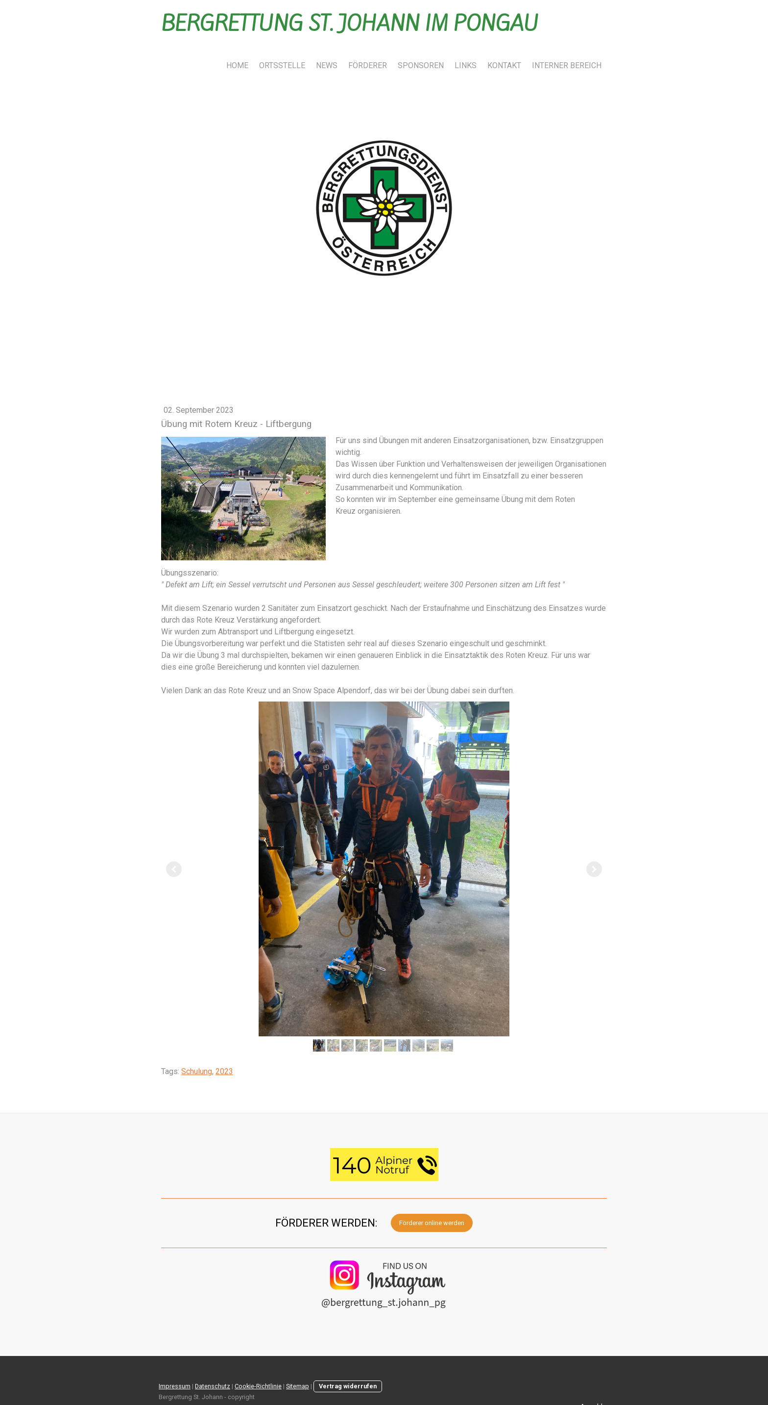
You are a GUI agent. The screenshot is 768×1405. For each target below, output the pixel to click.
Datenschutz (212, 1386)
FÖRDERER (367, 65)
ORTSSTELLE (282, 65)
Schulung (196, 1071)
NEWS (326, 65)
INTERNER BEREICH (566, 65)
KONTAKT (504, 65)
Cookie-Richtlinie (258, 1386)
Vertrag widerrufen (348, 1386)
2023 (224, 1071)
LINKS (466, 65)
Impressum (175, 1386)
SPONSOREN (421, 65)
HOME (237, 65)
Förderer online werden (431, 1223)
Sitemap (297, 1386)
